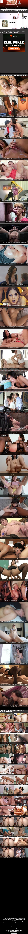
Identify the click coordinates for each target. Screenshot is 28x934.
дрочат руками (11, 31)
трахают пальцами (13, 32)
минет (5, 31)
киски (18, 31)
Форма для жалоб (19, 930)
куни (6, 32)
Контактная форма (10, 930)
